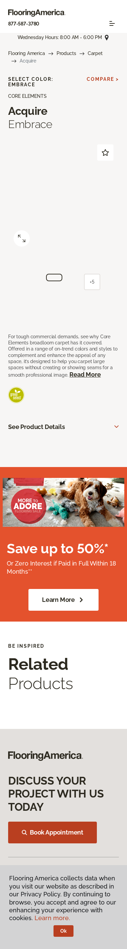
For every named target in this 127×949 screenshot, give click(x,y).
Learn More (63, 600)
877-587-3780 (23, 23)
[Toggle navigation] (112, 23)
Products (66, 53)
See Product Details (36, 426)
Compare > (103, 79)
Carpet (95, 53)
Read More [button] (85, 374)
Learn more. (52, 917)
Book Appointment (52, 832)
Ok (63, 931)
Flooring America (26, 53)
